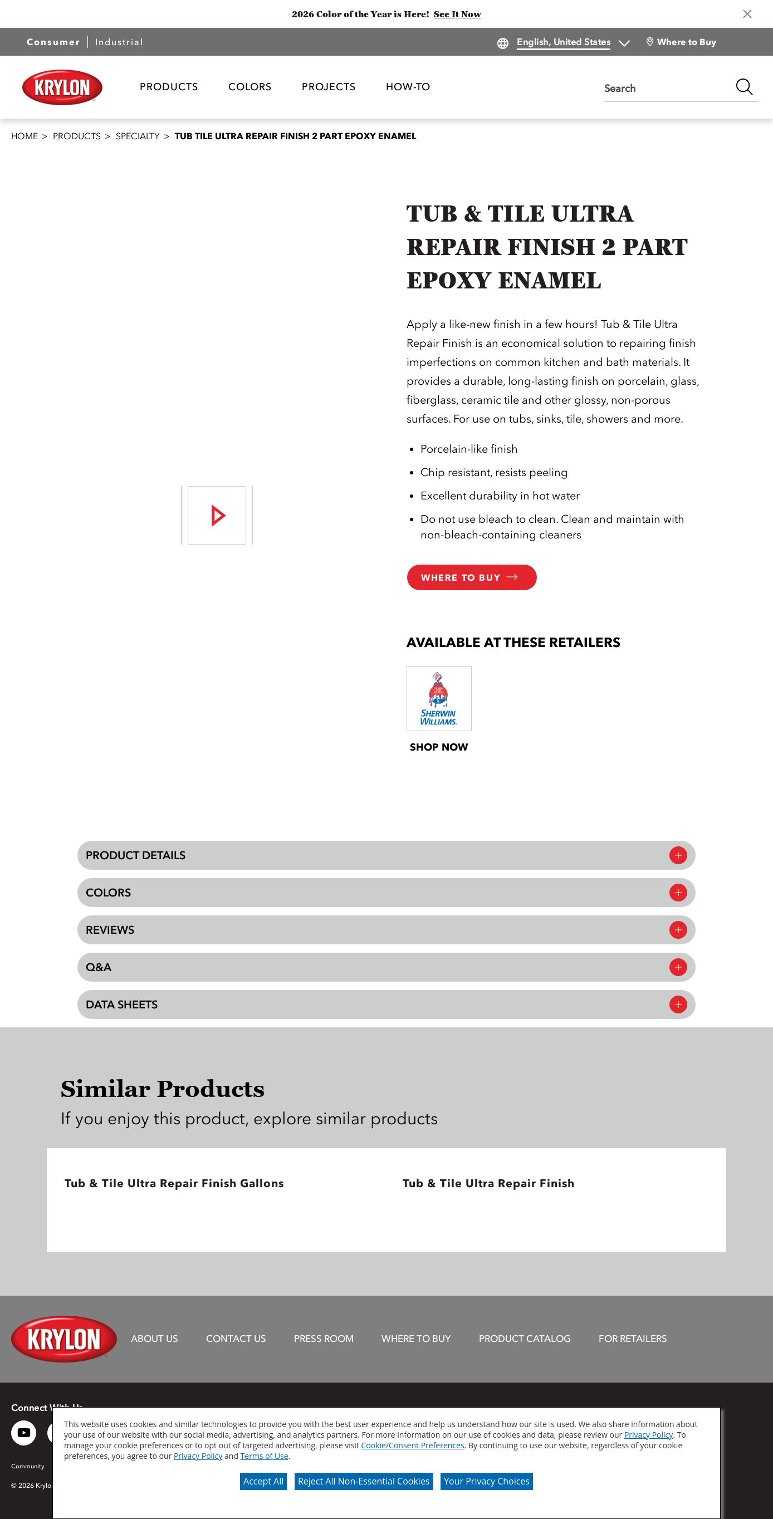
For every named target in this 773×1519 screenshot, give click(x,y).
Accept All (263, 1481)
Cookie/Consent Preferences (412, 1445)
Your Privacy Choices (487, 1481)
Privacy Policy (648, 1434)
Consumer (53, 41)
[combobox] (667, 87)
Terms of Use (264, 1456)
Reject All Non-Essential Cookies (364, 1481)
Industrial (119, 41)
